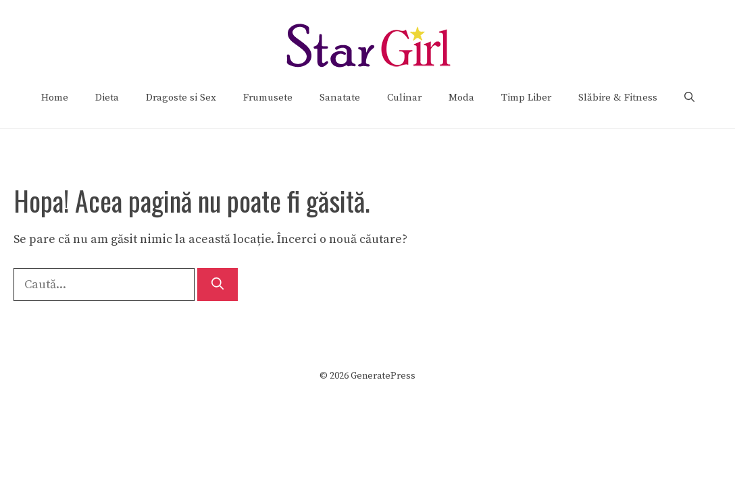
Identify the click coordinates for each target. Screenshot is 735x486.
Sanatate (340, 97)
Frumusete (268, 97)
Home (54, 97)
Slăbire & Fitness (617, 97)
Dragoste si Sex (181, 97)
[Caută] (217, 284)
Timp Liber (526, 97)
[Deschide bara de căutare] (689, 98)
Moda (461, 97)
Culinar (404, 97)
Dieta (107, 97)
